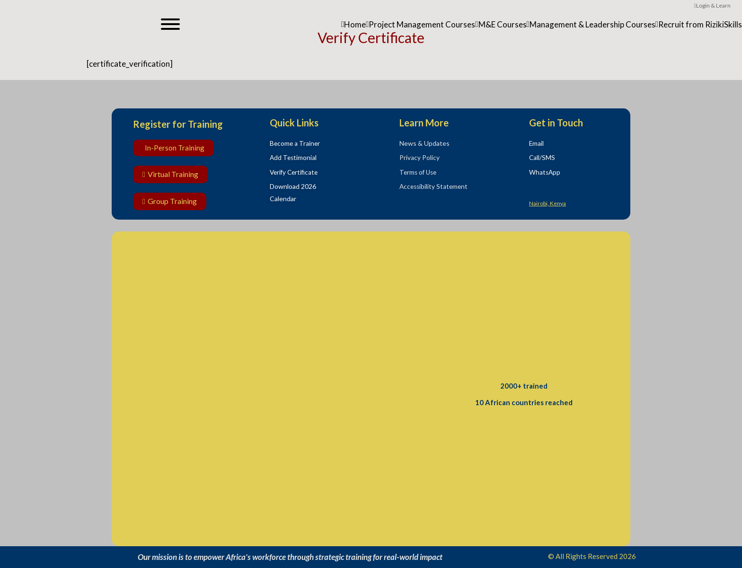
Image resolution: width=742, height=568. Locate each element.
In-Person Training (174, 147)
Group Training (169, 200)
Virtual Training (170, 173)
